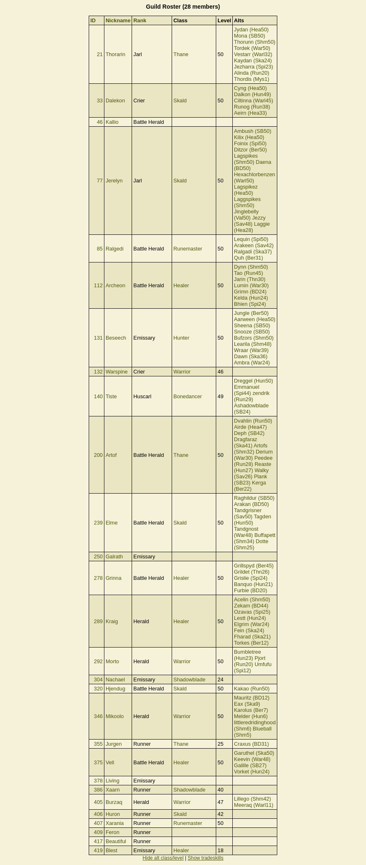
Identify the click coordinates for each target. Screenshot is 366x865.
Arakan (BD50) (251, 504)
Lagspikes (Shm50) (246, 159)
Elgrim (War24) (251, 624)
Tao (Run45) (248, 273)
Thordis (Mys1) (251, 79)
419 (98, 850)
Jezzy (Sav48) (250, 221)
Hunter (181, 338)
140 (98, 396)
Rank (139, 20)
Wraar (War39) (251, 350)
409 (98, 832)
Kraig (112, 621)
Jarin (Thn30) (249, 279)
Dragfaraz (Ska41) (245, 442)
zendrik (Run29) (251, 396)
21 (100, 54)
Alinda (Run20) (251, 73)
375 (98, 762)
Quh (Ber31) (248, 258)
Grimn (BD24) (250, 291)
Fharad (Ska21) (252, 636)
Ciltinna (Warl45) (253, 100)
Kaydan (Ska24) (253, 60)
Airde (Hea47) (250, 427)
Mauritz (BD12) (251, 698)
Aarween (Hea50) (254, 319)
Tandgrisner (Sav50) (248, 513)
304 (98, 679)
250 (98, 556)
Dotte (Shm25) (251, 544)
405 (98, 802)
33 (100, 100)
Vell (110, 762)
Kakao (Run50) (251, 688)
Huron (113, 814)
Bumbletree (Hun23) (247, 655)
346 (98, 716)
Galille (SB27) (250, 765)
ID (93, 20)
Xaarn (113, 790)
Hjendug (115, 688)
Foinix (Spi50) (250, 143)
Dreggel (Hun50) (253, 381)
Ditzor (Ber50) (250, 150)
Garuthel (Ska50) (254, 753)
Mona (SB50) (249, 36)
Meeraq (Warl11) (254, 805)
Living (112, 781)
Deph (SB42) (249, 433)
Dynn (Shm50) (251, 267)
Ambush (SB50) (252, 131)
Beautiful (116, 841)
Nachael (115, 679)
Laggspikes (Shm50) (247, 202)
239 (98, 523)
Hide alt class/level (163, 858)
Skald (180, 100)
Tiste (111, 396)
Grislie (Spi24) (250, 578)
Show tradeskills (206, 858)
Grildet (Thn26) (251, 572)
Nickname (118, 20)
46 (100, 122)
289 (98, 621)
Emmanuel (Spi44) (246, 390)
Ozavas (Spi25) (252, 612)
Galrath (114, 556)
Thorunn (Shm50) (254, 42)
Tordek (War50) (252, 48)
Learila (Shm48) (253, 344)
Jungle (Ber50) (251, 313)
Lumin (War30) (251, 285)
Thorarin (115, 54)
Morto (112, 661)
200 (98, 455)
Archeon (115, 285)
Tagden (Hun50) (252, 519)
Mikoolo (115, 716)
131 (98, 338)
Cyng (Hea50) (250, 88)
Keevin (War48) (252, 759)
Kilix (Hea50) (249, 137)
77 (100, 180)
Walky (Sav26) (251, 473)
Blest (111, 850)
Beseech (116, 338)
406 (98, 814)
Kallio (112, 122)
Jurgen (114, 744)
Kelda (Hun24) (251, 298)
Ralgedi (114, 249)
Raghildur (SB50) (254, 498)
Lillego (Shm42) (252, 799)
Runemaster (187, 249)
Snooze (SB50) (252, 332)
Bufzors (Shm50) (254, 338)
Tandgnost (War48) (246, 532)
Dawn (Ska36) (250, 356)
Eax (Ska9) (247, 704)
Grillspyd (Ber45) (254, 565)
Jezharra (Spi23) (253, 67)
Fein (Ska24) (249, 630)
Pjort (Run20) (249, 661)
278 (98, 578)
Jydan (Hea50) (251, 29)
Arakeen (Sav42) (254, 245)
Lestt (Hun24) (250, 618)
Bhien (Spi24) (250, 304)
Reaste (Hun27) (252, 467)
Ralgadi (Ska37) (253, 251)
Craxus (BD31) (251, 744)
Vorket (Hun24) (251, 771)
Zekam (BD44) (251, 606)
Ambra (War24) (252, 362)
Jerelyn (114, 180)
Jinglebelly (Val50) (246, 214)
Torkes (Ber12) (251, 643)
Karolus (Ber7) (251, 710)
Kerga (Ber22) (250, 486)
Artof (111, 455)
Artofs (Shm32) (250, 448)
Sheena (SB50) (252, 325)
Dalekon (115, 100)
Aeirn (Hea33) (250, 113)
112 (98, 285)
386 (98, 790)
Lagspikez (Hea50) (246, 190)
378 (98, 781)
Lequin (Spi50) (251, 239)
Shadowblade (189, 679)
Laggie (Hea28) (252, 227)
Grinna (113, 578)
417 (98, 841)
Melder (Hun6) (251, 716)
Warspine (117, 372)
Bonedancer (187, 396)
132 (98, 372)
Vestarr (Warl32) (253, 54)
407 (98, 823)
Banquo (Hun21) (253, 584)
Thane (180, 54)
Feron (112, 832)
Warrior (181, 372)
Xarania (115, 823)
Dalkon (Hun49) (252, 94)
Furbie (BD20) (250, 590)
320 (98, 688)
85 (100, 249)
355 (98, 744)
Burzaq (114, 802)
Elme (112, 523)
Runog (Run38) (252, 107)
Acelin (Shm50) (252, 599)
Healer (181, 285)
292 (98, 661)
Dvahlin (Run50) (253, 421)
